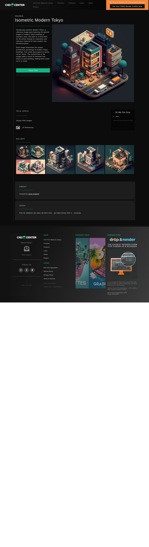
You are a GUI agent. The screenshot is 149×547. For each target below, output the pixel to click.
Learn (82, 3)
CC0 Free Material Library (43, 3)
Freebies (60, 3)
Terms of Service (49, 278)
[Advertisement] (45, 93)
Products (71, 3)
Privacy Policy (48, 275)
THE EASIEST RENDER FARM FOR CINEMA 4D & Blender (122, 245)
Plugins (36, 7)
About (91, 3)
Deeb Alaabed (33, 194)
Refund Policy (48, 271)
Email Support (26, 255)
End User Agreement (51, 267)
